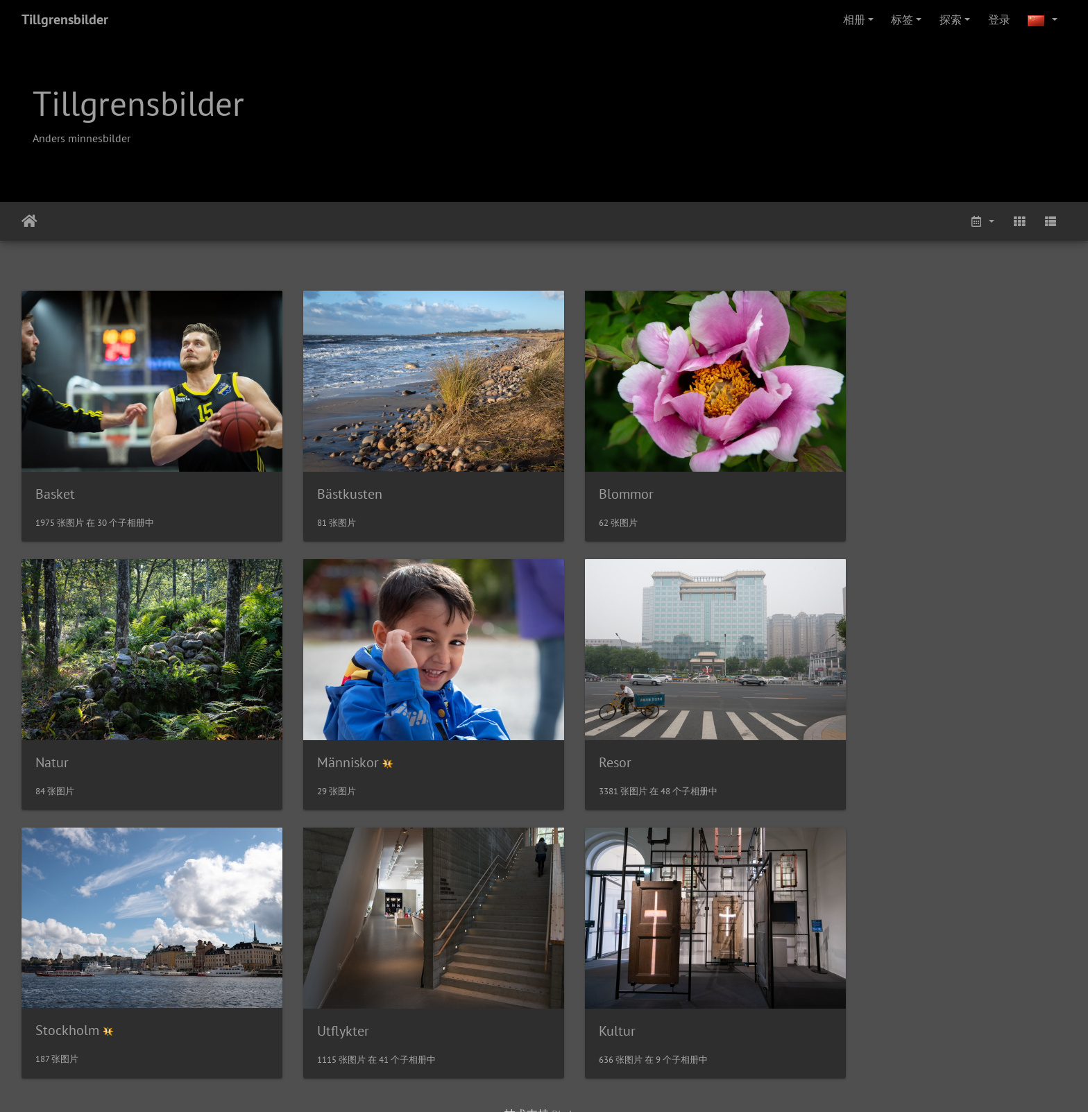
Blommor (595, 483)
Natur (851, 483)
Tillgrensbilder (65, 19)
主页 (29, 221)
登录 (999, 19)
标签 (902, 19)
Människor (66, 741)
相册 (854, 19)
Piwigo (568, 1083)
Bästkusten (334, 483)
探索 (951, 19)
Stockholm (600, 741)
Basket (55, 483)
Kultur (53, 999)
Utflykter (861, 741)
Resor (318, 741)
